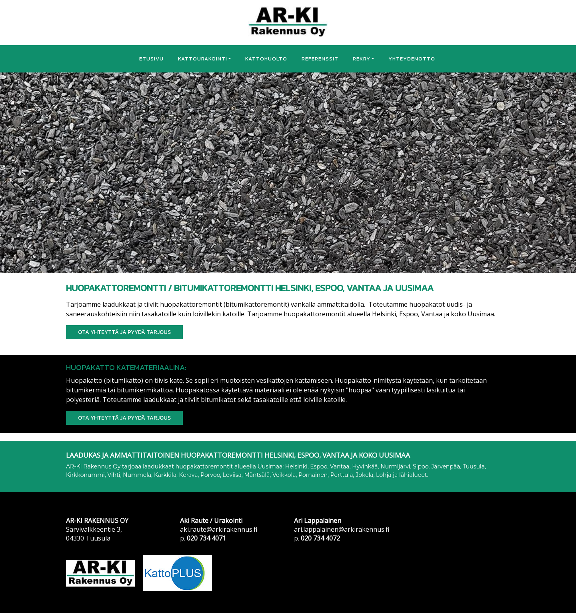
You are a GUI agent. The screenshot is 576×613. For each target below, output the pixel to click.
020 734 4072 (320, 538)
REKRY (361, 58)
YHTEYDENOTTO (411, 58)
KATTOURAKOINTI (202, 58)
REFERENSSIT (320, 58)
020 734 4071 (206, 538)
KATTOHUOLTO (266, 58)
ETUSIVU (151, 58)
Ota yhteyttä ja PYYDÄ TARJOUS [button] (124, 332)
